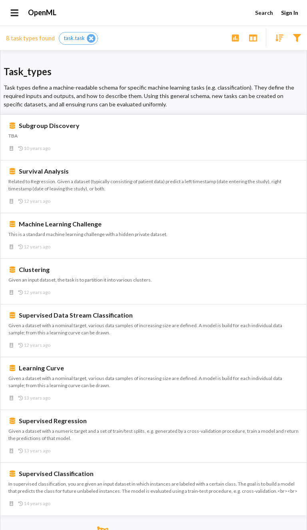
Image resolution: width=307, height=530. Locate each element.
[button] (78, 38)
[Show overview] (235, 37)
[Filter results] (297, 37)
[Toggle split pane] (253, 37)
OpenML (42, 13)
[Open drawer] (14, 13)
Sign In (289, 13)
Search (264, 13)
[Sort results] (277, 37)
